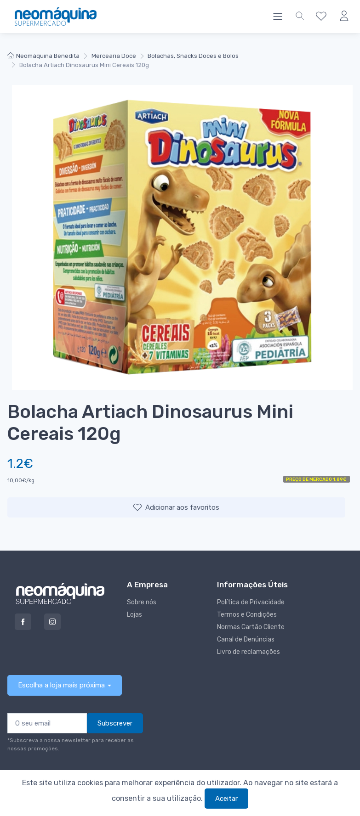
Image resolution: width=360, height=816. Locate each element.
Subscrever (114, 723)
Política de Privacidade (251, 602)
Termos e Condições (247, 615)
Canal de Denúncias (245, 639)
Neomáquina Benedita (43, 55)
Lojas (134, 615)
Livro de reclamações (248, 652)
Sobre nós (141, 602)
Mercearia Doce (113, 55)
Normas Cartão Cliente (251, 627)
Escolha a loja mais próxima (61, 685)
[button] (299, 16)
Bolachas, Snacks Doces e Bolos (193, 55)
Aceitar (226, 798)
